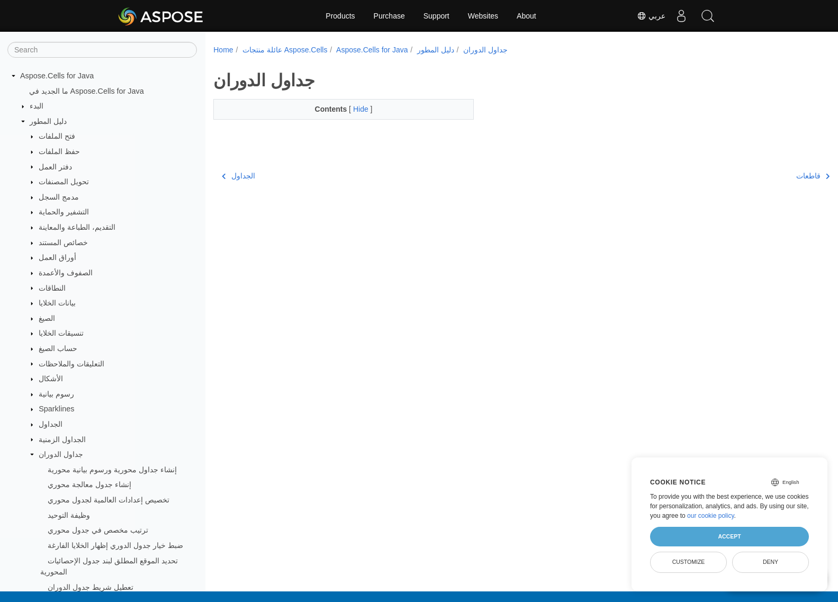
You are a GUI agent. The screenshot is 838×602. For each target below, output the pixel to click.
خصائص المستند (63, 242)
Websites (483, 16)
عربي (651, 16)
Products (340, 16)
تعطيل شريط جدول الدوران (90, 587)
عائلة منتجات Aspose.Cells (284, 50)
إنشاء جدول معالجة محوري (89, 484)
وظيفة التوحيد (69, 515)
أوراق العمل (57, 257)
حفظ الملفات (59, 151)
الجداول (50, 424)
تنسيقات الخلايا (61, 333)
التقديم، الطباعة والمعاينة (77, 227)
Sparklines (56, 409)
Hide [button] (353, 109)
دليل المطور (48, 121)
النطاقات (52, 288)
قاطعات (770, 176)
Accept (729, 536)
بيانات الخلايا (57, 303)
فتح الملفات (57, 136)
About (526, 16)
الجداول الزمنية (62, 439)
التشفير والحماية (64, 212)
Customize (688, 562)
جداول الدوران (61, 454)
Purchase (389, 16)
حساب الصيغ (58, 348)
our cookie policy (710, 515)
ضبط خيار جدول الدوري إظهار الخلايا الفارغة (115, 545)
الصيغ (47, 318)
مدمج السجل (59, 197)
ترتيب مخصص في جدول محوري (98, 530)
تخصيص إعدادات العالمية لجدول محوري (108, 500)
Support (436, 16)
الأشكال (51, 378)
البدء (36, 106)
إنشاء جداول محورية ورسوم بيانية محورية (112, 469)
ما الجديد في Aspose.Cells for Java (86, 91)
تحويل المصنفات (64, 181)
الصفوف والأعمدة (66, 272)
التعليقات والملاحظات (71, 364)
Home (223, 50)
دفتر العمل (55, 167)
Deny (770, 562)
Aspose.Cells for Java (57, 75)
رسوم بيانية (56, 394)
